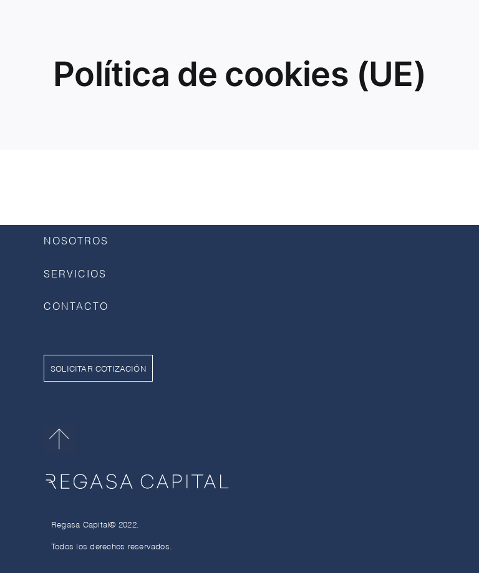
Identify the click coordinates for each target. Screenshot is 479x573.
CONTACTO (76, 305)
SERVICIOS (75, 273)
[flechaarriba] (59, 430)
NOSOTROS (76, 240)
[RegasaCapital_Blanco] (137, 471)
